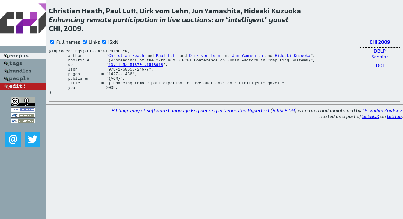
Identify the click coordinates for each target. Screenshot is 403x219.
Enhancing (67, 19)
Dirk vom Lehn (204, 57)
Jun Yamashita (247, 57)
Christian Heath (126, 57)
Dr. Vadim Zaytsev (382, 119)
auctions (197, 19)
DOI (380, 65)
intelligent (246, 19)
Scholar (379, 56)
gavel (278, 19)
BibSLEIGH (283, 119)
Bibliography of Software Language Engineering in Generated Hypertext (190, 119)
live (174, 19)
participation (135, 19)
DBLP (380, 51)
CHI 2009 (379, 42)
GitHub (394, 125)
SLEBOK (370, 125)
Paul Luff (166, 57)
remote (99, 19)
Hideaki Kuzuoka (292, 57)
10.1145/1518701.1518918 (135, 68)
